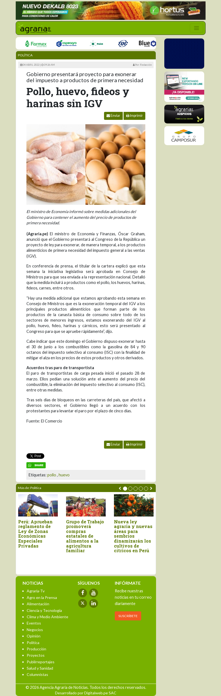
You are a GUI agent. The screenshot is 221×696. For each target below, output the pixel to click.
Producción (36, 649)
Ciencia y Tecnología (44, 610)
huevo (64, 475)
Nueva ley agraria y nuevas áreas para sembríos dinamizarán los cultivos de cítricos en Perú (133, 536)
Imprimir (134, 116)
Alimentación (38, 603)
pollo (51, 475)
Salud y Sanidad (40, 668)
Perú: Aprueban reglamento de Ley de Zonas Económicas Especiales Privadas (35, 533)
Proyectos (36, 655)
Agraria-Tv (36, 591)
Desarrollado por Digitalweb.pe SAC (85, 693)
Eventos (34, 623)
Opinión (33, 636)
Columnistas (37, 674)
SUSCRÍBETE (128, 616)
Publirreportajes (40, 661)
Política (25, 55)
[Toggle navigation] (196, 28)
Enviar (113, 116)
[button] (125, 488)
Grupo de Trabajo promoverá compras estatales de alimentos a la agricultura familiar (85, 536)
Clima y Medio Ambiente (47, 616)
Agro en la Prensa (42, 597)
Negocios (35, 629)
